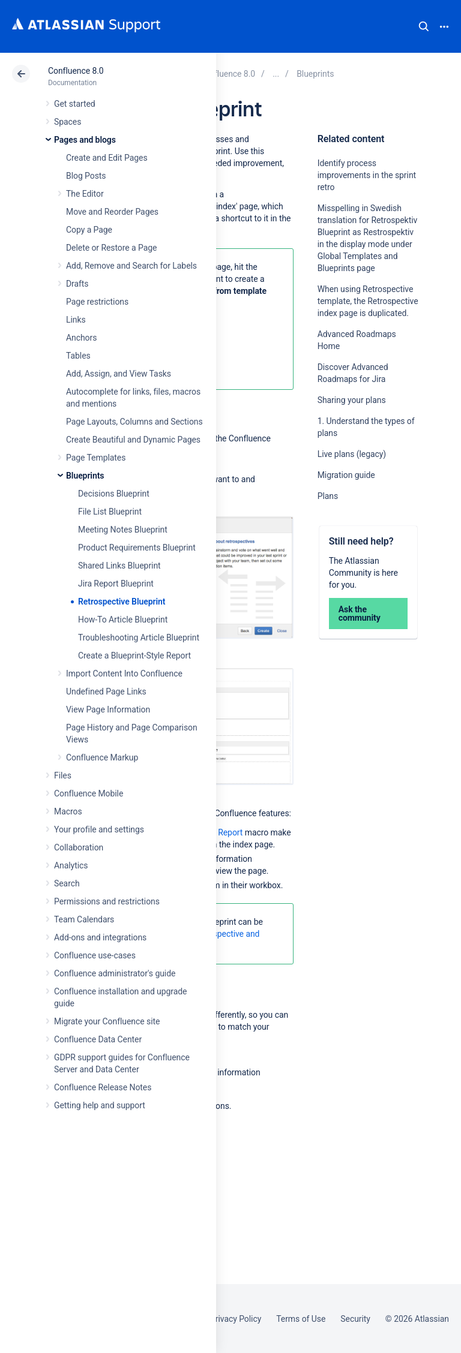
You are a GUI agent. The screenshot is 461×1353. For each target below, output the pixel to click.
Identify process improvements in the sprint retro (367, 175)
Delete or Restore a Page (111, 247)
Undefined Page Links (106, 691)
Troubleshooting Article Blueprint (138, 637)
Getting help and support (99, 1105)
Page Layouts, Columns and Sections (134, 421)
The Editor (85, 194)
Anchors (81, 337)
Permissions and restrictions (107, 901)
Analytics (71, 865)
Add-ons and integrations (100, 937)
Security (355, 1319)
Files (62, 775)
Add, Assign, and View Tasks (118, 373)
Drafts (77, 283)
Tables (78, 355)
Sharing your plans (352, 400)
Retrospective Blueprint (121, 601)
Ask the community (360, 614)
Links (76, 319)
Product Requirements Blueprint (137, 547)
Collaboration (78, 847)
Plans (328, 496)
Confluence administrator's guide (114, 973)
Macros (68, 811)
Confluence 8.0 (76, 71)
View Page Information (108, 709)
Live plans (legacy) (352, 454)
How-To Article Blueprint (122, 619)
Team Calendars (84, 919)
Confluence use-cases (95, 955)
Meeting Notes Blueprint (122, 529)
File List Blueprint (110, 511)
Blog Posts (86, 176)
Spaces (67, 122)
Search (423, 26)
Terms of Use (300, 1319)
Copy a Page (89, 229)
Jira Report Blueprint (116, 583)
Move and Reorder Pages (112, 212)
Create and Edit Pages (107, 158)
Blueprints (85, 475)
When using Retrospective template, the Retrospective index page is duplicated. (368, 301)
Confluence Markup (102, 757)
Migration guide (346, 475)
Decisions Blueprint (113, 493)
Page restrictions (97, 301)
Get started (74, 104)
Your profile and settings (99, 829)
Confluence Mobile (88, 793)
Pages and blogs (85, 140)
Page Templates (95, 457)
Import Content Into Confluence (124, 673)
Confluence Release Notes (102, 1087)
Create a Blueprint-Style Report (134, 655)
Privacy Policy (235, 1319)
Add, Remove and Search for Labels (131, 265)
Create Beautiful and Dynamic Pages (133, 439)
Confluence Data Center (98, 1039)
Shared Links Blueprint (119, 565)
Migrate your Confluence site (107, 1021)
